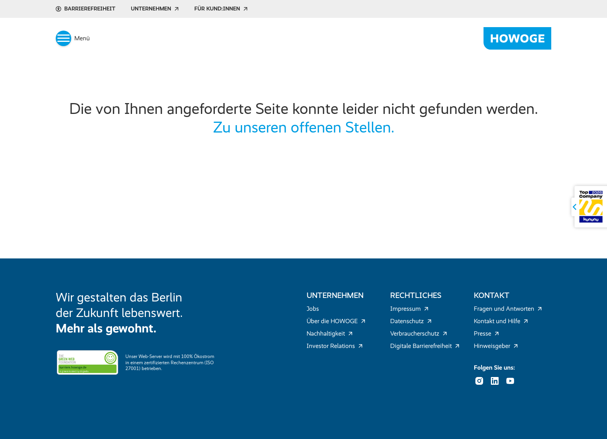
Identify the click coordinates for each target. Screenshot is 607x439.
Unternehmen (155, 9)
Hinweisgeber (496, 345)
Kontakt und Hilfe (501, 321)
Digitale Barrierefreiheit (425, 345)
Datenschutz (411, 321)
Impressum (409, 308)
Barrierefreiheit (85, 9)
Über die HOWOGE (336, 321)
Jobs (313, 308)
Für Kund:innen (221, 9)
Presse (486, 333)
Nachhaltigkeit (330, 333)
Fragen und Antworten (508, 308)
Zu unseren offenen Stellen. (303, 127)
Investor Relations (335, 345)
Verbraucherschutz (418, 333)
